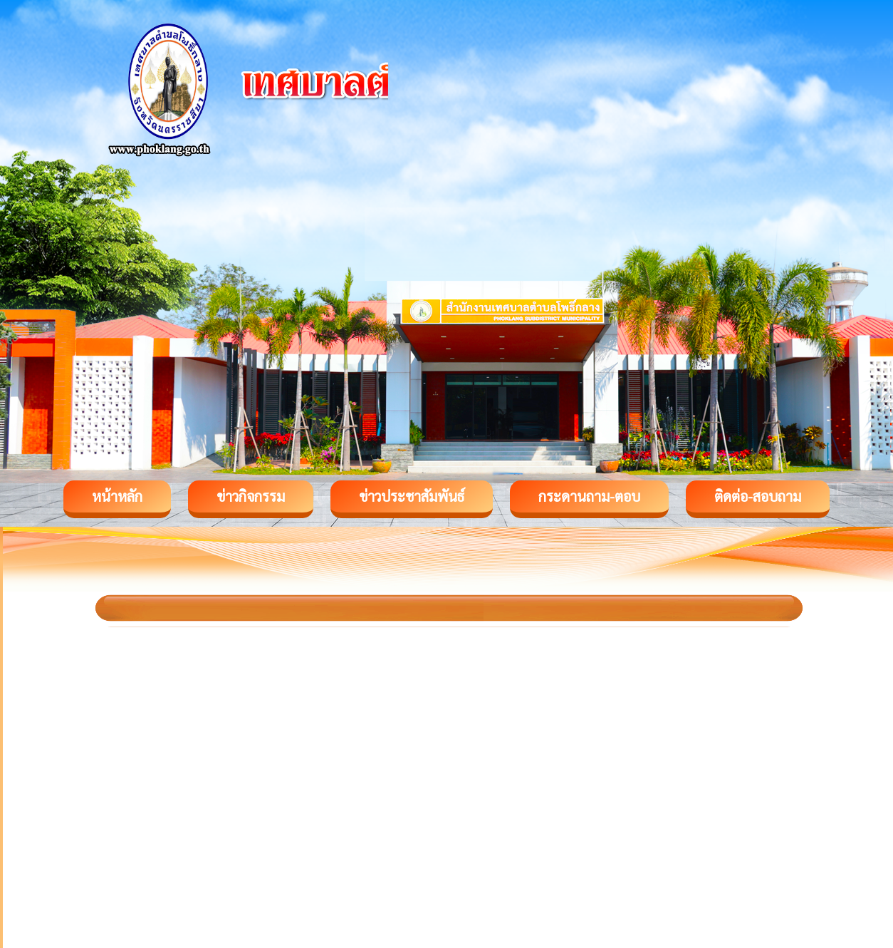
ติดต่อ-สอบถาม (757, 496)
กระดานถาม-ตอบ (589, 496)
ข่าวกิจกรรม (250, 496)
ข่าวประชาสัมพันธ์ (411, 496)
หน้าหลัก (117, 496)
